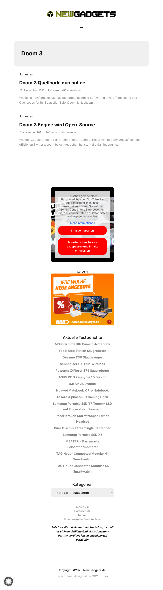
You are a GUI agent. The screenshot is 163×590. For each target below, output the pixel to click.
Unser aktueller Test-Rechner (82, 519)
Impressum (82, 507)
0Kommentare (71, 90)
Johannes (26, 74)
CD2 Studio (100, 576)
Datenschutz (82, 511)
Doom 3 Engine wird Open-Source (57, 125)
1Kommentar (68, 132)
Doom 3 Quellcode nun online (52, 83)
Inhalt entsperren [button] (82, 230)
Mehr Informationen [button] (82, 223)
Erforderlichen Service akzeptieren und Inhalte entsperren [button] (82, 246)
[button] (8, 581)
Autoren (82, 515)
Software (53, 90)
